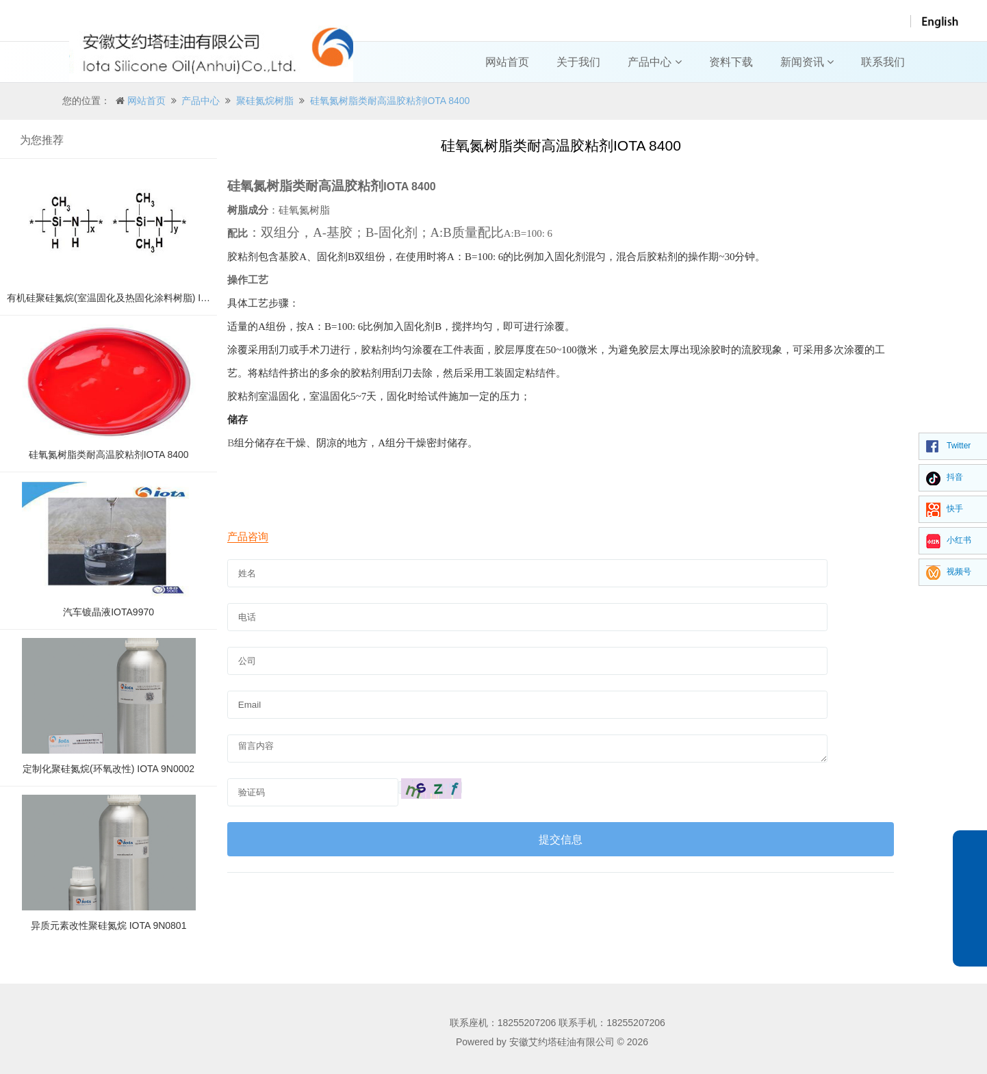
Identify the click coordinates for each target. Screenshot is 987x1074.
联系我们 (883, 62)
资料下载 (731, 62)
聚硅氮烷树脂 (265, 100)
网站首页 (507, 62)
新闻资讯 (807, 62)
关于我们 (578, 62)
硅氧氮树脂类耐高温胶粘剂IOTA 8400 (390, 100)
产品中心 (654, 62)
